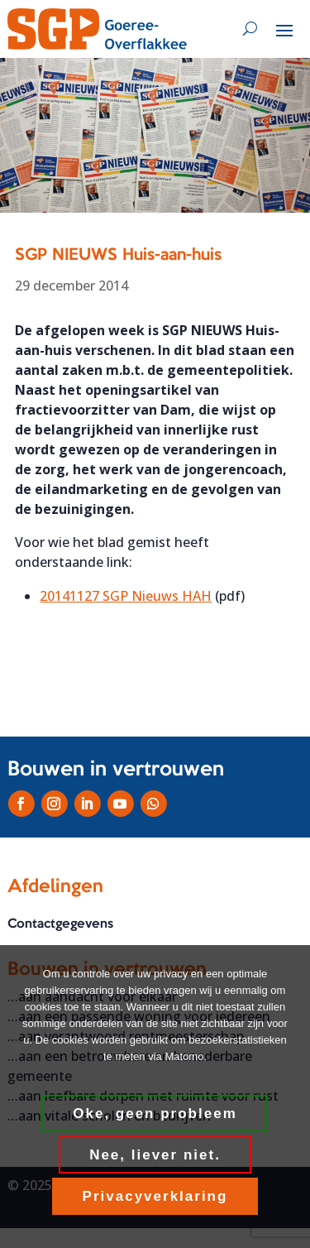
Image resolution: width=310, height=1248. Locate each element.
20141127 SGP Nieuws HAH (126, 596)
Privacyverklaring (155, 1196)
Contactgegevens (60, 924)
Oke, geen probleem (155, 1113)
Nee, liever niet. (155, 1155)
